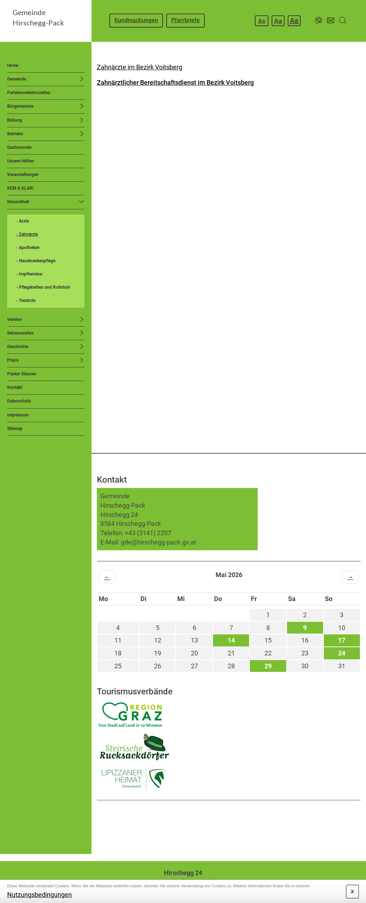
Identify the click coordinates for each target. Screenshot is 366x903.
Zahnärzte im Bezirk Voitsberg (139, 67)
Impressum (18, 415)
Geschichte (17, 346)
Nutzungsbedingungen (39, 894)
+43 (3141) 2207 (148, 533)
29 (268, 666)
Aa (261, 21)
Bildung (14, 120)
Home (12, 65)
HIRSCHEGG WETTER (229, 827)
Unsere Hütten (20, 160)
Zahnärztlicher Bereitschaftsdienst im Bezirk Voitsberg (175, 82)
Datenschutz (19, 401)
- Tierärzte (25, 300)
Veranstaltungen (23, 174)
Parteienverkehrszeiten (28, 92)
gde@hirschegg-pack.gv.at (158, 542)
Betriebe (15, 133)
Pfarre (13, 360)
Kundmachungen (136, 20)
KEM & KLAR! (20, 188)
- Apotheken (28, 247)
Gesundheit (18, 201)
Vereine (14, 319)
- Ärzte (22, 221)
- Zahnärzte (27, 234)
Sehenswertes (20, 333)
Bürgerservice (20, 106)
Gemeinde (16, 79)
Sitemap (15, 428)
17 (341, 640)
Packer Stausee (21, 373)
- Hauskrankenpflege (35, 260)
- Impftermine (29, 274)
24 (341, 653)
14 (231, 640)
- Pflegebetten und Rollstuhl (43, 287)
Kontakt (14, 387)
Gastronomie (19, 147)
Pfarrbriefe (185, 20)
